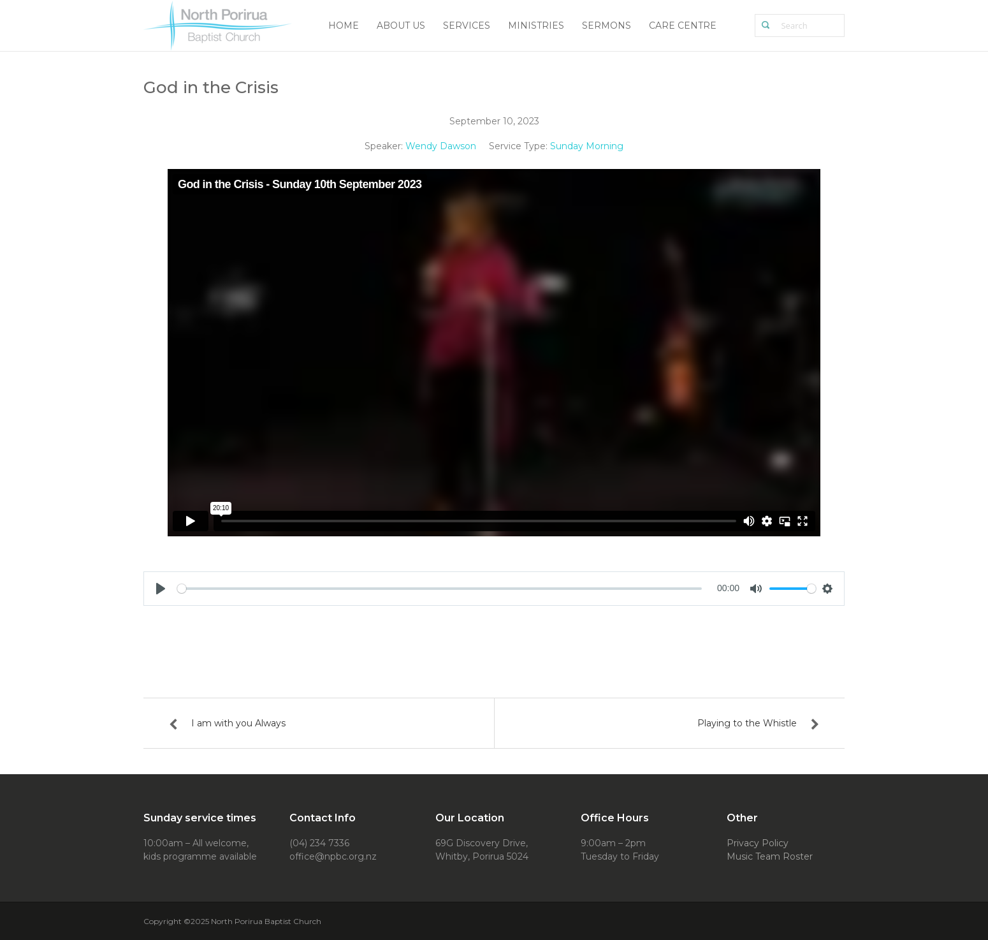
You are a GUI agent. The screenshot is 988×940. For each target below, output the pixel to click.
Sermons (606, 25)
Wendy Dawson (440, 146)
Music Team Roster (770, 856)
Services (466, 25)
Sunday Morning (586, 146)
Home (343, 25)
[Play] (160, 588)
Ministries (536, 25)
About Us (401, 25)
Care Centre (682, 25)
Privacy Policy (757, 843)
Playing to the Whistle (747, 723)
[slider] (439, 588)
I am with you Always (238, 723)
